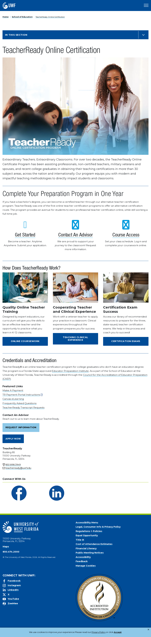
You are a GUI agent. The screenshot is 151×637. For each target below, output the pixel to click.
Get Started (25, 235)
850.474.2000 (11, 551)
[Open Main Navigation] (146, 5)
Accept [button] (105, 632)
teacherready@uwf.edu (18, 468)
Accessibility (83, 557)
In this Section (16, 34)
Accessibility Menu (87, 522)
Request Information (20, 427)
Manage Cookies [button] (122, 632)
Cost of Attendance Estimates (94, 544)
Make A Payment (13, 390)
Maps (6, 546)
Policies (97, 531)
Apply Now (13, 438)
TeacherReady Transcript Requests (23, 407)
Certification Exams (125, 341)
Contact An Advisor (75, 235)
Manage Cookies (86, 565)
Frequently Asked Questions (19, 403)
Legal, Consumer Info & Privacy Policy (98, 526)
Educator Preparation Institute (70, 370)
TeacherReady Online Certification (50, 17)
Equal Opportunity (87, 535)
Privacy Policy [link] (88, 632)
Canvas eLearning (13, 398)
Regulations (83, 531)
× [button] (148, 630)
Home (6, 17)
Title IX (80, 539)
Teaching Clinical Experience (75, 339)
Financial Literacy (86, 548)
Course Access (125, 235)
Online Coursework (25, 341)
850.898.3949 (13, 464)
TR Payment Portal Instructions (21, 394)
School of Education (22, 17)
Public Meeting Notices (90, 552)
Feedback (82, 561)
